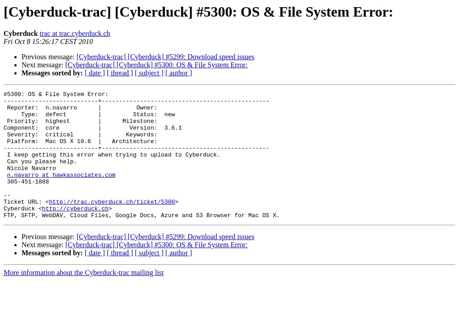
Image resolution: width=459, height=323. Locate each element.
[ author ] (178, 73)
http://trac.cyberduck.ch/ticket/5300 (112, 224)
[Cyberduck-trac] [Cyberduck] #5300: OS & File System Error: (156, 65)
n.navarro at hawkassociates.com (61, 192)
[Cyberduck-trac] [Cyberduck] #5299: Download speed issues (166, 57)
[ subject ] (149, 73)
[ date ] (95, 73)
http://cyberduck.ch (75, 232)
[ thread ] (120, 73)
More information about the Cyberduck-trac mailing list (84, 298)
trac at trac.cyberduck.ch (74, 33)
